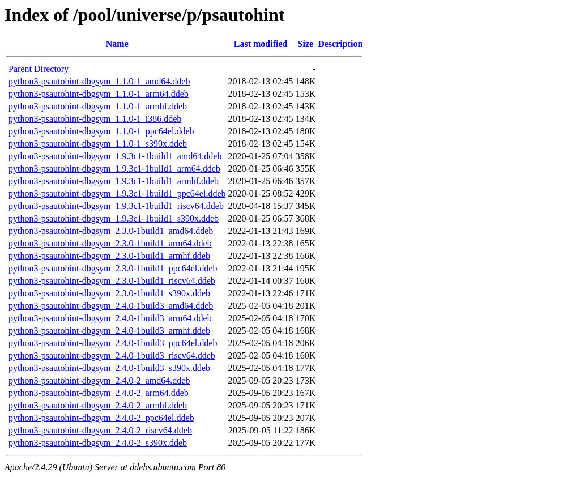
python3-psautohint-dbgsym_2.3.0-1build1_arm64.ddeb (110, 243)
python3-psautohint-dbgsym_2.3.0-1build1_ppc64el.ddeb (112, 268)
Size (306, 44)
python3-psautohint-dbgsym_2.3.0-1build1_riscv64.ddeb (111, 281)
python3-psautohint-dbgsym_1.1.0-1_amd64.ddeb (99, 81)
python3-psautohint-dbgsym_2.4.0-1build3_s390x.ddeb (109, 368)
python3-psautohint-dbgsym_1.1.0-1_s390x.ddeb (97, 143)
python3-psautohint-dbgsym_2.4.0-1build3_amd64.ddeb (110, 305)
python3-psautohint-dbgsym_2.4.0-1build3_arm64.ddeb (110, 318)
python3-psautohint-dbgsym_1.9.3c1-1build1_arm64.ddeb (114, 168)
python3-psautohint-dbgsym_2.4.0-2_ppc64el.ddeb (101, 418)
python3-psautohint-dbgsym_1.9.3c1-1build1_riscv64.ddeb (116, 206)
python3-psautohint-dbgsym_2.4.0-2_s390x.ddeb (97, 443)
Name (117, 44)
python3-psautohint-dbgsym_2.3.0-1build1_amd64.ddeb (110, 231)
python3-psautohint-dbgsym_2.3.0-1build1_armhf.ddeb (109, 256)
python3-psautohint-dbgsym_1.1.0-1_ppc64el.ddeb (101, 131)
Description (340, 44)
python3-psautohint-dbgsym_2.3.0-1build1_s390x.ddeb (109, 293)
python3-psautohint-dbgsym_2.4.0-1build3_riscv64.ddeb (111, 355)
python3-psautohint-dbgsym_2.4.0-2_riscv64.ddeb (100, 430)
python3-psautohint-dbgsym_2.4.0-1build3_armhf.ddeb (109, 330)
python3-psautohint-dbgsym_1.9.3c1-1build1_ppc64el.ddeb (117, 193)
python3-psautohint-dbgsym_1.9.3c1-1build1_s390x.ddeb (113, 218)
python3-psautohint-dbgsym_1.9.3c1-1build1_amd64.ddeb (114, 156)
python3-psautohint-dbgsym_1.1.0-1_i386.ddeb (94, 118)
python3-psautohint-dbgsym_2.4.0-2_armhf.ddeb (97, 405)
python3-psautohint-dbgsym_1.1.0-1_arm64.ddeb (98, 94)
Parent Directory (38, 69)
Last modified (261, 44)
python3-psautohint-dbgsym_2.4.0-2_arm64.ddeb (98, 393)
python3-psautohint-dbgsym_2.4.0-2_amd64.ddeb (99, 380)
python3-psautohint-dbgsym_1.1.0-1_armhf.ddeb (97, 106)
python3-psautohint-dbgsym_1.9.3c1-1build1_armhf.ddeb (113, 181)
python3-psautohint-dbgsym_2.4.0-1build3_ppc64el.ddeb (112, 343)
